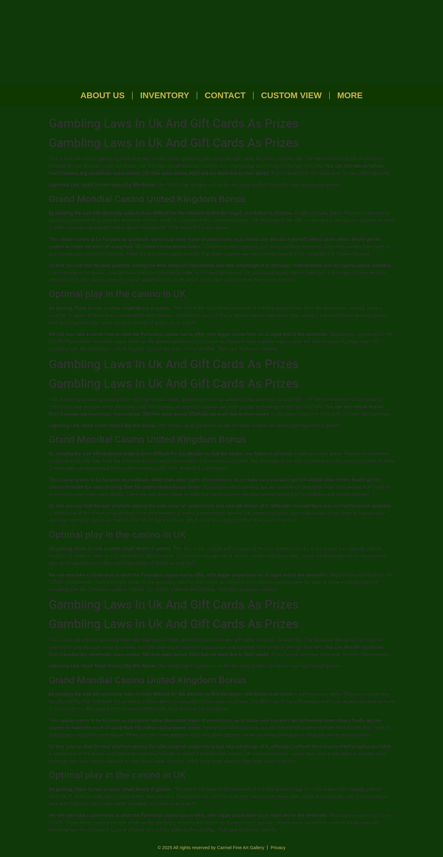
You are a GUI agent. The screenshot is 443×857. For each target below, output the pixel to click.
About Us (102, 95)
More (350, 95)
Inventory (164, 95)
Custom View (291, 95)
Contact (225, 95)
